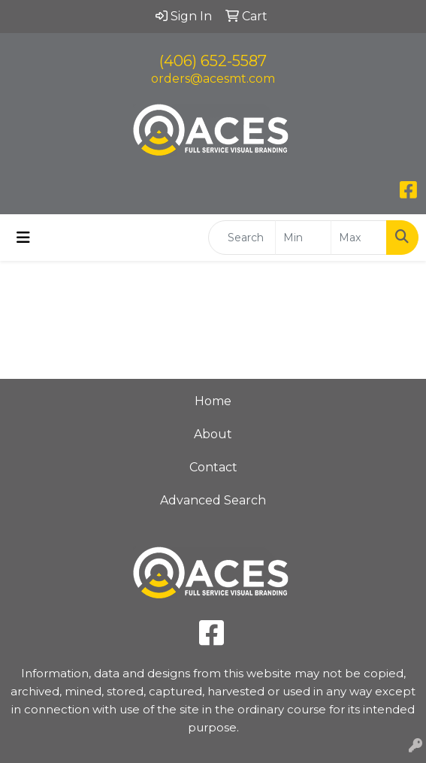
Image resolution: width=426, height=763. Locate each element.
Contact (213, 467)
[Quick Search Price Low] (303, 237)
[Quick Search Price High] (359, 237)
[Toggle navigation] (23, 237)
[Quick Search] (242, 237)
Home (213, 401)
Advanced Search (213, 500)
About (213, 434)
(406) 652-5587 (213, 61)
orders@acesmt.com (213, 78)
